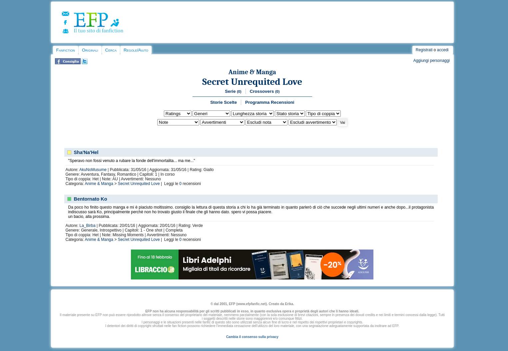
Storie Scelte (223, 102)
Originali (90, 50)
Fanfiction (65, 50)
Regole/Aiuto (136, 50)
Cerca (111, 50)
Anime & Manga (252, 72)
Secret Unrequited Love (252, 81)
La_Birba (88, 225)
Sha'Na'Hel (86, 152)
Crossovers (265, 91)
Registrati (424, 50)
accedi (443, 50)
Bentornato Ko (90, 199)
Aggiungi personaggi (431, 60)
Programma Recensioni (269, 102)
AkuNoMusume (93, 169)
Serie (233, 91)
